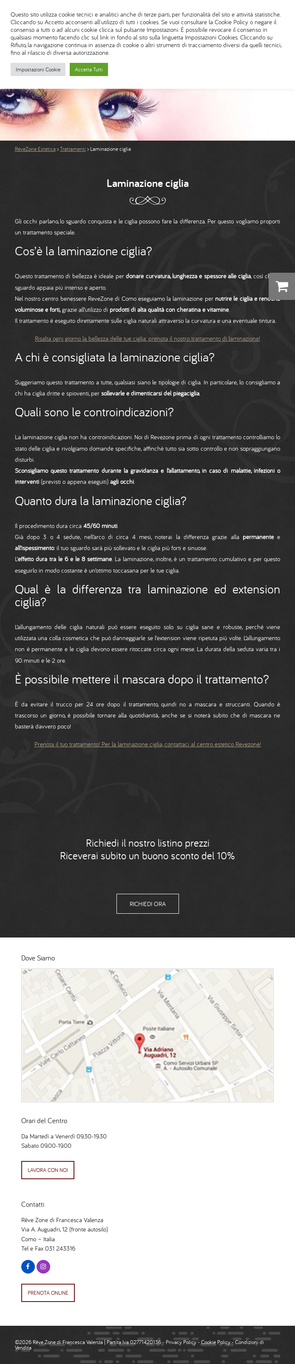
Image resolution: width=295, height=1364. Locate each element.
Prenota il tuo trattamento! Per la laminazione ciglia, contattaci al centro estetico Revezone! (147, 744)
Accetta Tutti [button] (89, 69)
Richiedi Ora (148, 904)
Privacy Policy (181, 1342)
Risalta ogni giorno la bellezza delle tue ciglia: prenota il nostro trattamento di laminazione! (147, 338)
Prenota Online (48, 1292)
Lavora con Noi (48, 1170)
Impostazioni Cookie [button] (38, 69)
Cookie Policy (215, 1342)
